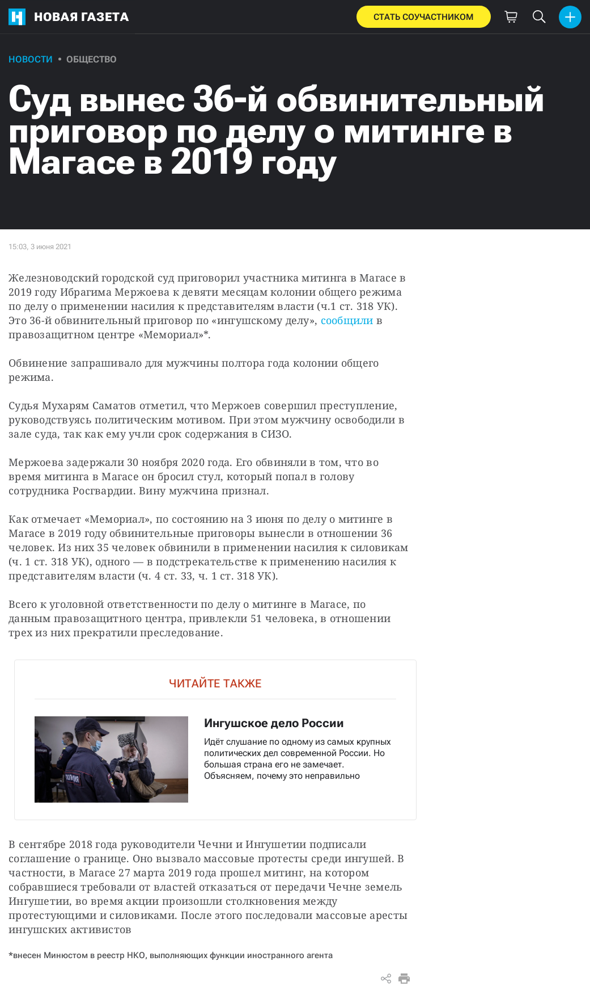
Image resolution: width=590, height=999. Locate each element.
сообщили (347, 320)
